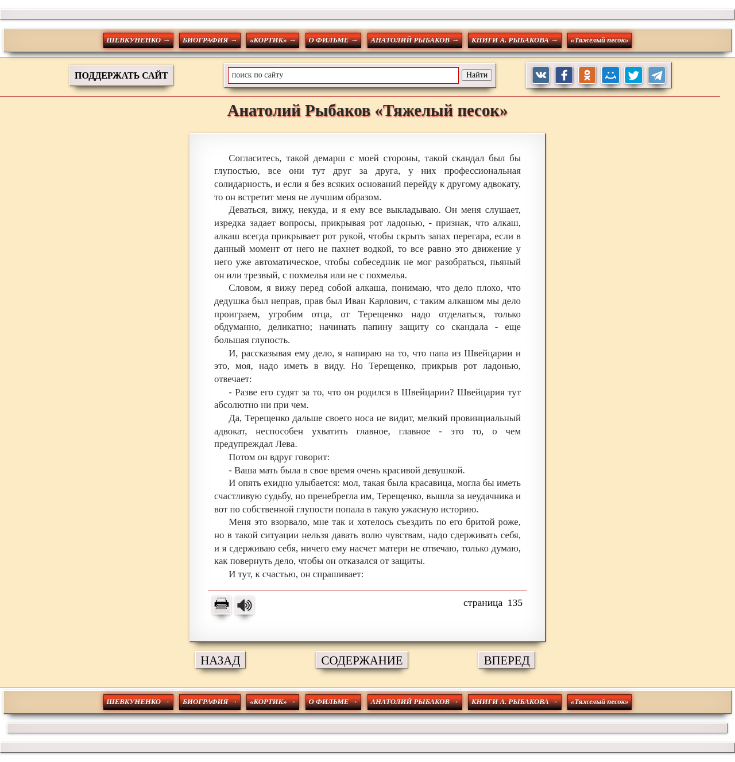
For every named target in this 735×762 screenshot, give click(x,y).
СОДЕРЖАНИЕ (362, 660)
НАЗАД (220, 660)
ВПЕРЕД (507, 660)
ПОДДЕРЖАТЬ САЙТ (121, 75)
